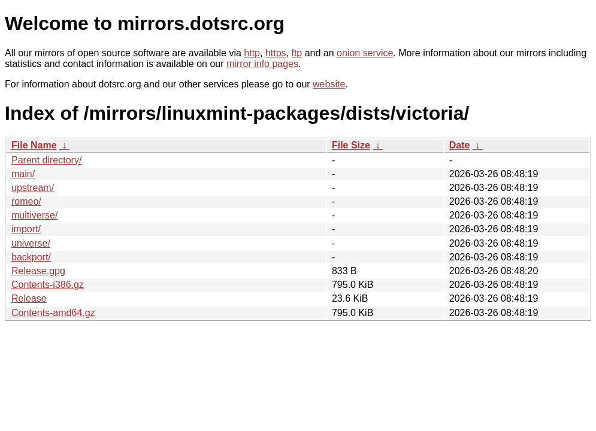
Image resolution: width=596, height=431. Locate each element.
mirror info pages (262, 64)
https (275, 53)
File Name (34, 145)
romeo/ (26, 201)
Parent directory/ (46, 160)
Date (459, 145)
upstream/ (32, 188)
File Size (351, 145)
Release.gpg (38, 271)
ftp (296, 53)
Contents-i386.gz (47, 285)
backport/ (31, 257)
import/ (26, 229)
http (252, 53)
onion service (365, 53)
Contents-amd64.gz (53, 313)
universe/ (30, 243)
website (329, 84)
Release (29, 298)
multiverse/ (34, 215)
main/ (23, 174)
